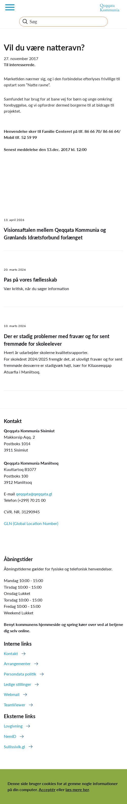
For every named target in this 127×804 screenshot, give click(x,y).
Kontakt (11, 653)
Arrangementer (17, 663)
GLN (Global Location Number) (31, 523)
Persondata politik (20, 673)
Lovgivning (13, 725)
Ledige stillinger (17, 684)
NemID (10, 736)
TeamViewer (14, 704)
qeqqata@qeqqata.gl (34, 493)
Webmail (11, 694)
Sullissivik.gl (14, 746)
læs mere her (77, 789)
